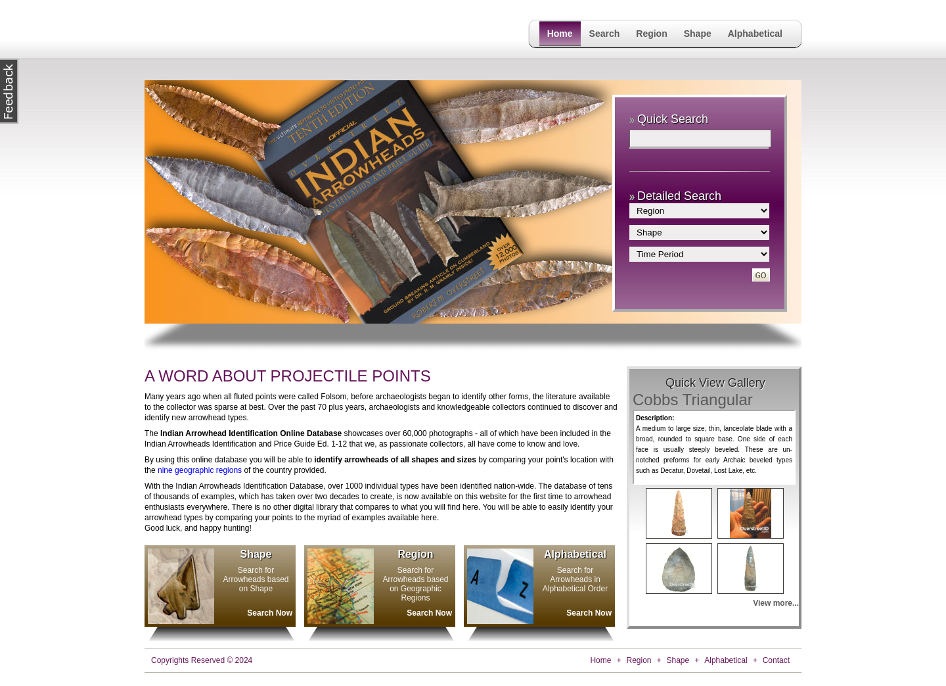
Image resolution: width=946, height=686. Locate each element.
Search (604, 33)
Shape (697, 33)
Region (651, 33)
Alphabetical (755, 33)
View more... (776, 603)
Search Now (269, 613)
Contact (776, 660)
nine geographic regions (200, 470)
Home (560, 33)
